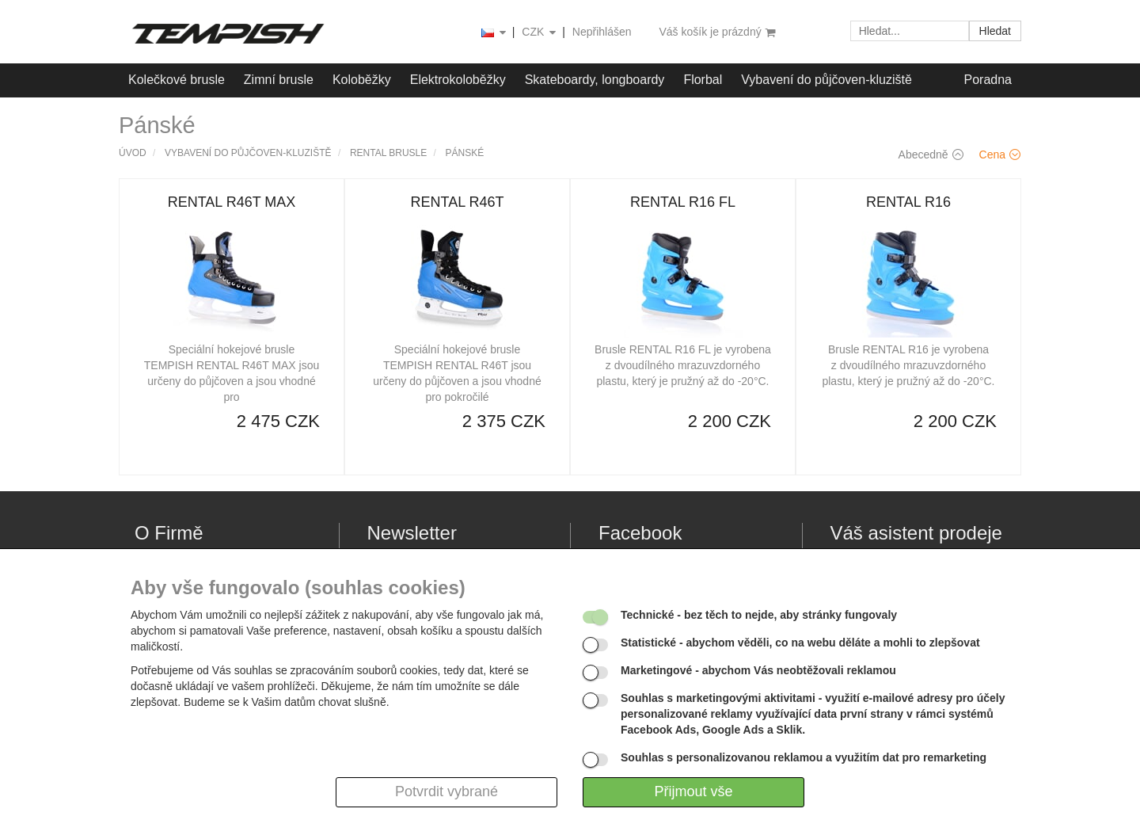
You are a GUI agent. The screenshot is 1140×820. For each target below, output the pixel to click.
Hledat (995, 31)
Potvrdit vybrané (446, 791)
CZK (540, 32)
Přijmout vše (693, 791)
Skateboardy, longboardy (595, 79)
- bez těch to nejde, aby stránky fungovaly (759, 614)
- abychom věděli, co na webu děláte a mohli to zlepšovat (800, 642)
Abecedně (931, 154)
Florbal (702, 79)
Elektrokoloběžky (458, 79)
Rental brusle (388, 152)
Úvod (132, 152)
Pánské (465, 152)
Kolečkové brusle (176, 79)
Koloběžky (361, 79)
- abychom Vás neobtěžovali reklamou (758, 670)
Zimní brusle (279, 79)
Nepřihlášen (602, 31)
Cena (999, 154)
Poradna (988, 79)
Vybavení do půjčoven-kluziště (826, 79)
